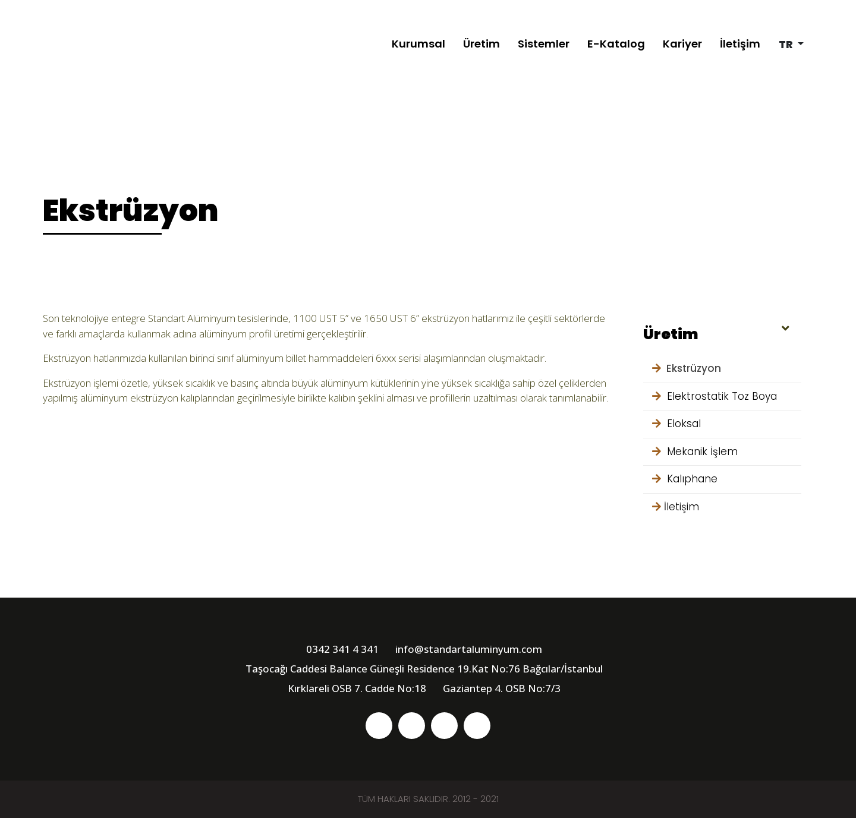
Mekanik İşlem (695, 451)
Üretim (481, 43)
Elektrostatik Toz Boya (714, 396)
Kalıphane (684, 479)
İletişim (740, 43)
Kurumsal (418, 43)
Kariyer (682, 43)
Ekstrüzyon (686, 368)
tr (787, 44)
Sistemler (543, 43)
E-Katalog (616, 43)
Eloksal (676, 423)
